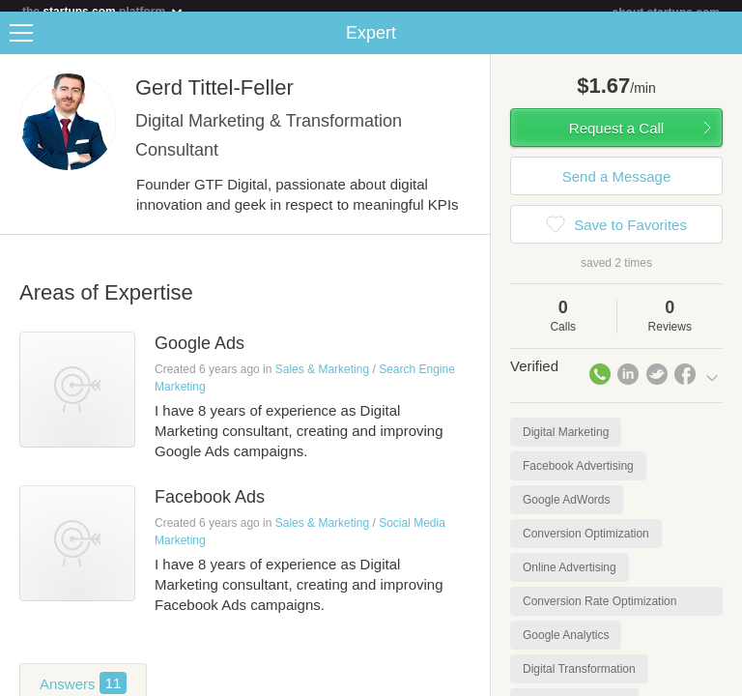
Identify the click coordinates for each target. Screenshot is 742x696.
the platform (103, 11)
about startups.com (666, 12)
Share (722, 44)
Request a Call (616, 139)
